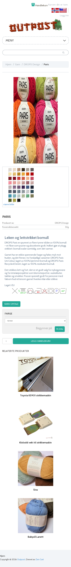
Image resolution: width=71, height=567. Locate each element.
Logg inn (64, 15)
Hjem (8, 64)
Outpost (21, 559)
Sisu (35, 489)
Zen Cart (40, 559)
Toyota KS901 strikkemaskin (35, 395)
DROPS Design (32, 64)
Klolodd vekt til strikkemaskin (35, 442)
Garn (17, 64)
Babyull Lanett (35, 536)
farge (8, 313)
